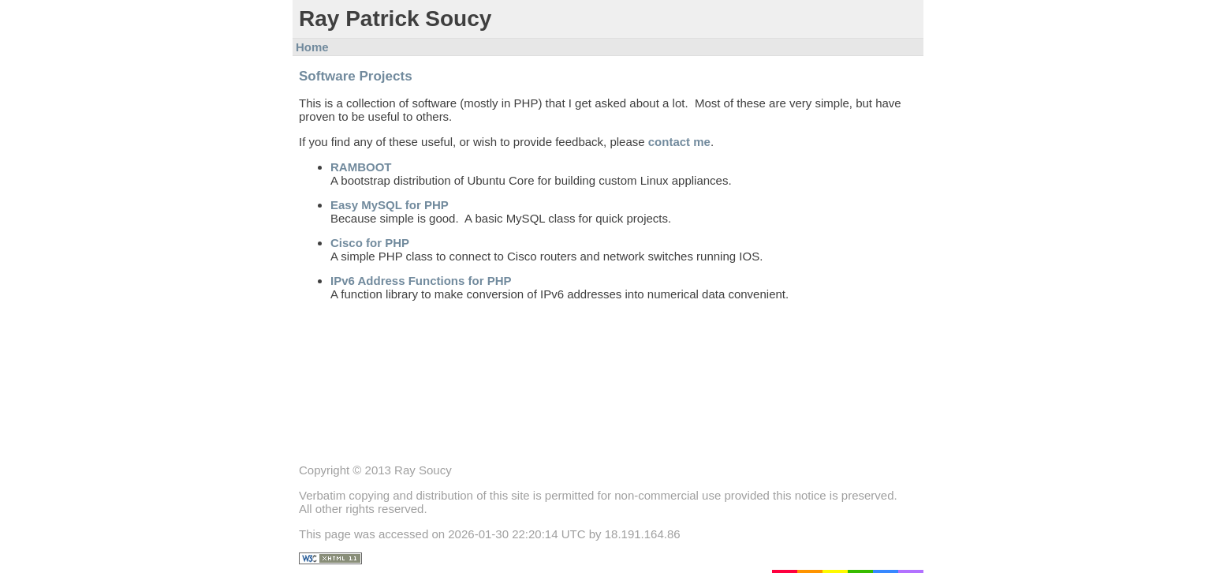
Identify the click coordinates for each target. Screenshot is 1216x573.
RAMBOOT (361, 167)
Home (312, 47)
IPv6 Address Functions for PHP (421, 280)
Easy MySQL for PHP (389, 205)
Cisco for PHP (369, 242)
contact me (679, 141)
